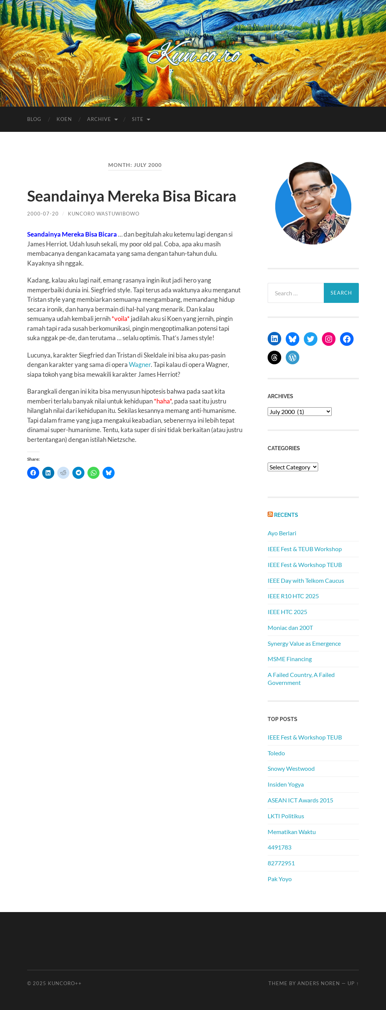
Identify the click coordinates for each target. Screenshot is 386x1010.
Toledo (276, 752)
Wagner (140, 364)
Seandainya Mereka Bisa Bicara (131, 196)
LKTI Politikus (286, 815)
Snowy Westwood (291, 768)
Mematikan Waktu (292, 831)
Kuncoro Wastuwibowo (103, 214)
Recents (286, 515)
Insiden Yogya (286, 784)
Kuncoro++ (65, 983)
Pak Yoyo (280, 878)
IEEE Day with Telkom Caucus (306, 580)
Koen (64, 119)
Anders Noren (318, 983)
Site (138, 119)
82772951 (281, 862)
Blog (34, 119)
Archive (99, 119)
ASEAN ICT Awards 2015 (300, 800)
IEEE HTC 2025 (287, 611)
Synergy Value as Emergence (304, 643)
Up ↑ (353, 983)
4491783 (279, 847)
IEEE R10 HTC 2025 (293, 595)
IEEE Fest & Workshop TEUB (305, 564)
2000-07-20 (43, 214)
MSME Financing (290, 658)
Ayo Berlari (282, 532)
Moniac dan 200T (290, 627)
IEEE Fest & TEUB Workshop (305, 548)
